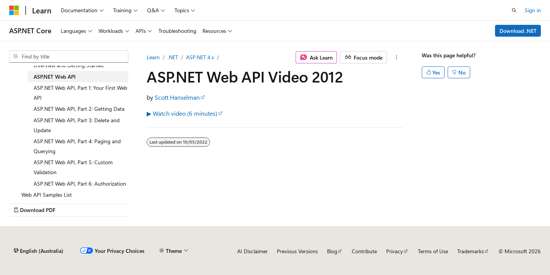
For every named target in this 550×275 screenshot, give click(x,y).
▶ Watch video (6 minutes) (182, 113)
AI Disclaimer (252, 251)
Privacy (394, 251)
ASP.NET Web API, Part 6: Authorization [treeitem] (80, 183)
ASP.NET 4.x (200, 57)
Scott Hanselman (177, 97)
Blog (332, 251)
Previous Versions (297, 251)
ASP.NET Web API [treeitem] (55, 76)
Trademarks (470, 251)
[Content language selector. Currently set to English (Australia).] (38, 251)
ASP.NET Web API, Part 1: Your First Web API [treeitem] (80, 92)
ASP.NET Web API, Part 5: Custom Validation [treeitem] (73, 167)
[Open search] (514, 10)
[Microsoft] (14, 10)
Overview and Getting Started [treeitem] (69, 65)
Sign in (533, 10)
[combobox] (68, 56)
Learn (153, 57)
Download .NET (518, 30)
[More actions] (396, 57)
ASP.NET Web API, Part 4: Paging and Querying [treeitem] (77, 146)
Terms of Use (433, 251)
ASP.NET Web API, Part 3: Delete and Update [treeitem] (77, 125)
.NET (173, 57)
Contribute (364, 251)
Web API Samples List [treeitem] (46, 194)
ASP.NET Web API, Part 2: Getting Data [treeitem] (79, 108)
